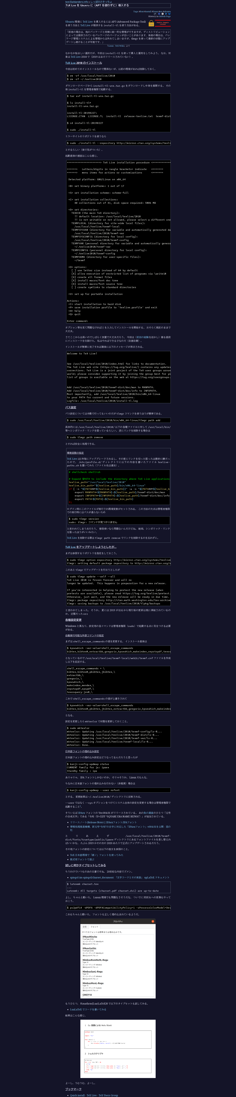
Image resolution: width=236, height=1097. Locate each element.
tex (161, 11)
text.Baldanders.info (76, 1)
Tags (135, 11)
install (148, 11)
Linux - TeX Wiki (116, 45)
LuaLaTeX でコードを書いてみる (88, 1009)
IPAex (81, 813)
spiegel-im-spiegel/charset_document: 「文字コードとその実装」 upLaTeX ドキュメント (119, 877)
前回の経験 (143, 337)
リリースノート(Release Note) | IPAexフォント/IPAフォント (103, 822)
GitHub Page (165, 16)
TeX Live (88, 21)
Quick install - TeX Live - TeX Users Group (94, 1095)
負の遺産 (148, 813)
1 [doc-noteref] (80, 806)
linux (155, 11)
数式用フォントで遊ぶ (82, 859)
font (142, 11)
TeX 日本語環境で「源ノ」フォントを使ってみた (96, 855)
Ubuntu (69, 21)
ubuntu (167, 11)
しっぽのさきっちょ (101, 1)
